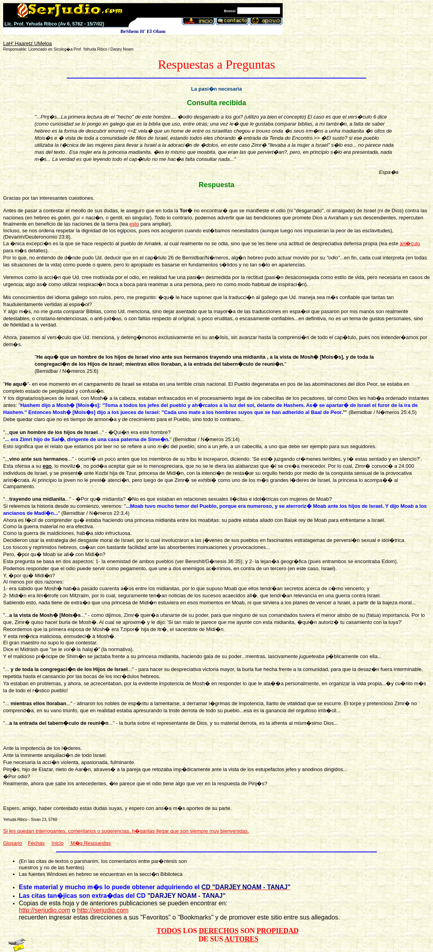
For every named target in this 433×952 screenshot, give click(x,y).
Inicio (58, 843)
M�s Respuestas (90, 843)
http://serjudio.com (44, 910)
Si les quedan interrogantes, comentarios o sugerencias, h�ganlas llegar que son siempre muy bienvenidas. (126, 831)
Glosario (12, 843)
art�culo (410, 243)
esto (134, 224)
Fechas (36, 843)
